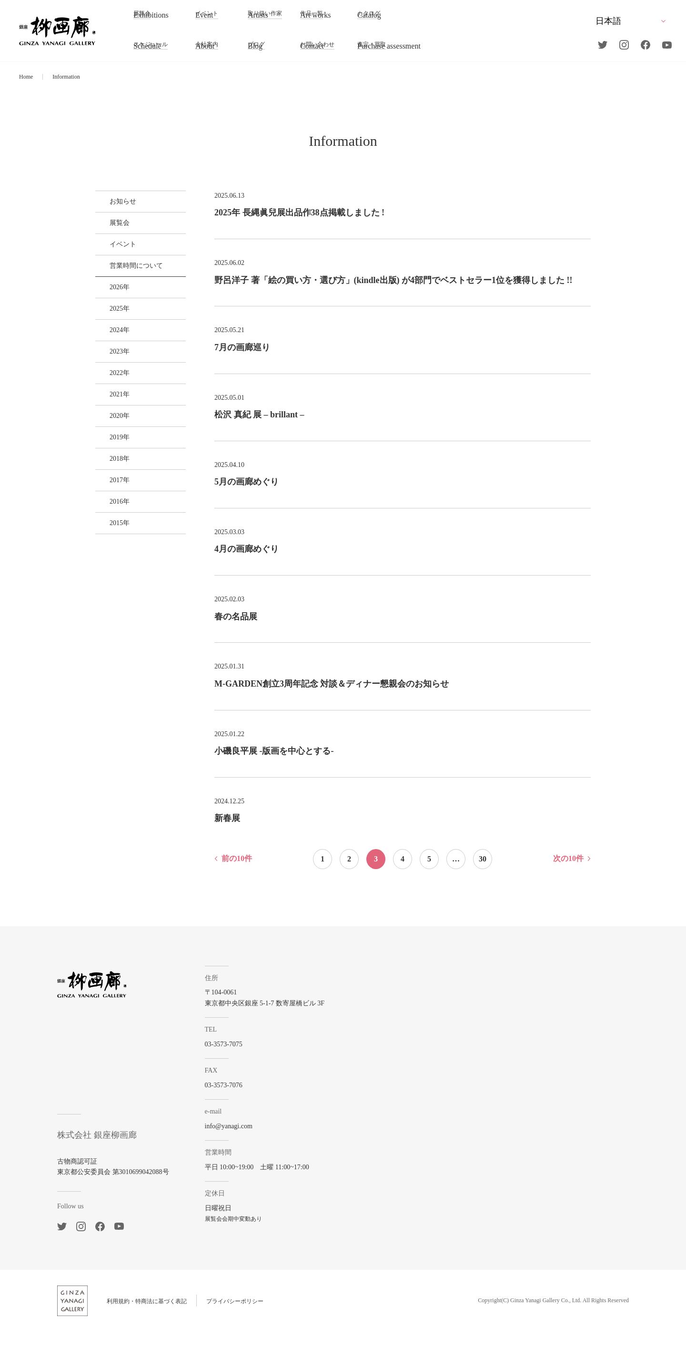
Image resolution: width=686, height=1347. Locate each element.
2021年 (112, 457)
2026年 (112, 317)
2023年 (112, 401)
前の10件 (237, 874)
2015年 (112, 626)
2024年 (112, 373)
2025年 (112, 345)
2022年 (112, 429)
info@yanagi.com (245, 1141)
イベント (115, 260)
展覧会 (112, 232)
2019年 (112, 513)
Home (26, 76)
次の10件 (568, 874)
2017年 (112, 570)
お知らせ (115, 204)
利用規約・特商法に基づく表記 (147, 1316)
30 (482, 874)
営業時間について (129, 289)
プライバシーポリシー (234, 1316)
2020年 (112, 485)
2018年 (112, 542)
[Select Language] (630, 20)
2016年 (112, 598)
